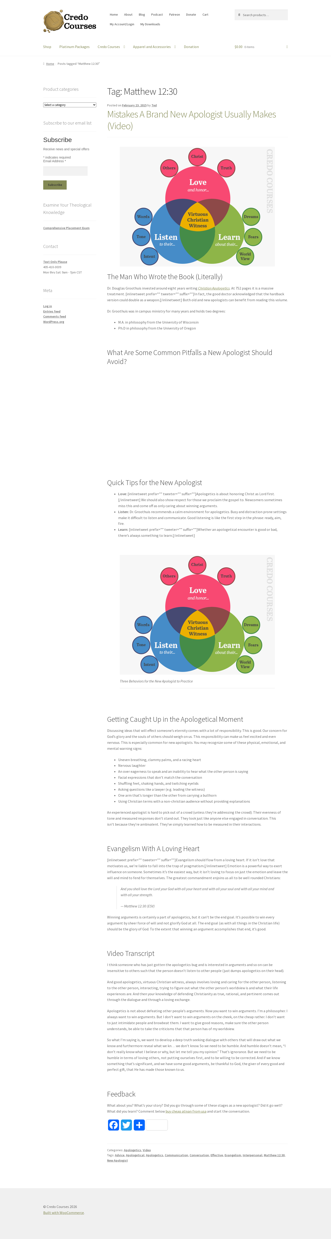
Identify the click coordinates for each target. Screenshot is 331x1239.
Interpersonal (252, 1155)
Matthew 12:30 (274, 1155)
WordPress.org (53, 322)
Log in (47, 306)
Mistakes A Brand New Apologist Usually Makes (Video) (191, 120)
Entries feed (51, 311)
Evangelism (233, 1155)
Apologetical (135, 1155)
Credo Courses (109, 46)
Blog (142, 14)
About (128, 14)
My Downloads (150, 24)
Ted (154, 105)
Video (147, 1150)
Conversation (199, 1155)
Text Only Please (55, 262)
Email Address (54, 161)
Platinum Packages (74, 46)
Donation (191, 46)
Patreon (174, 14)
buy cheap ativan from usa (186, 1111)
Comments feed (54, 316)
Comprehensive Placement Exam (66, 228)
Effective (217, 1155)
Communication (176, 1155)
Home (114, 14)
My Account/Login (122, 24)
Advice (119, 1155)
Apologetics (132, 1150)
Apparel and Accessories (152, 46)
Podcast (157, 14)
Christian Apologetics (214, 288)
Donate (191, 14)
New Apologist (117, 1160)
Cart (205, 14)
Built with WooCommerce (63, 1212)
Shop (47, 46)
